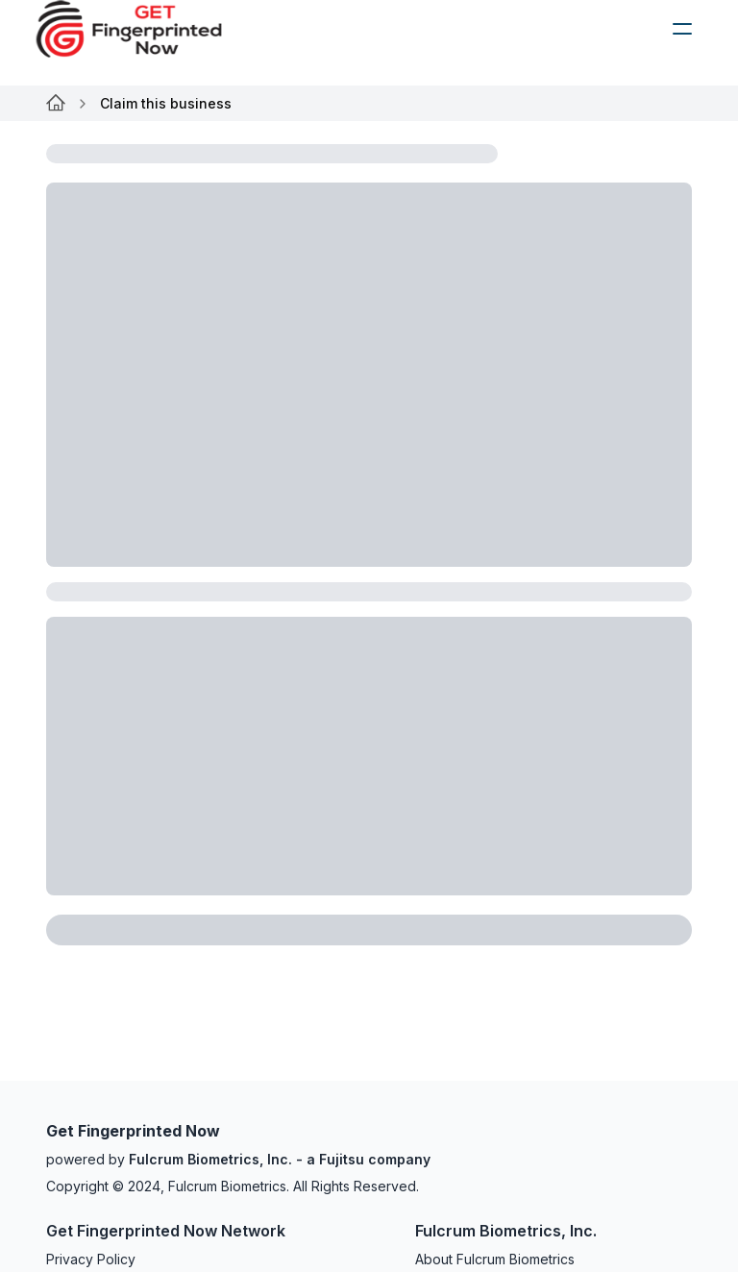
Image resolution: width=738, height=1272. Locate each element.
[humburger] (682, 29)
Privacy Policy (90, 1259)
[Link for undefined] (55, 103)
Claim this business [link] (166, 103)
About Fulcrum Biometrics (495, 1259)
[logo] (143, 29)
